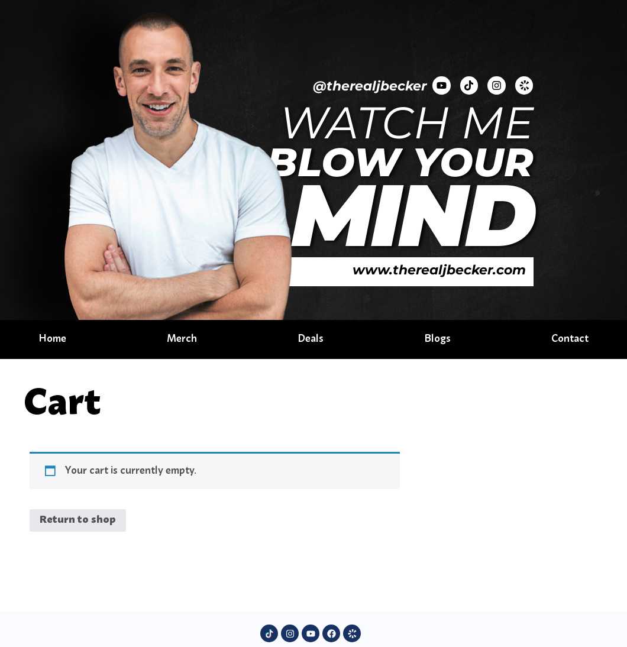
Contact (568, 339)
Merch (182, 339)
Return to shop (78, 520)
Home (53, 339)
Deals (311, 339)
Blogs (437, 339)
